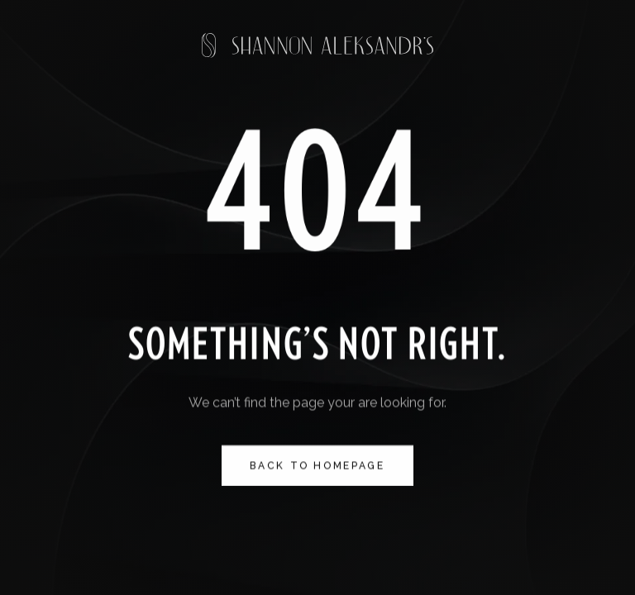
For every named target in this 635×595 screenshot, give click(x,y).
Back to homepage (317, 465)
